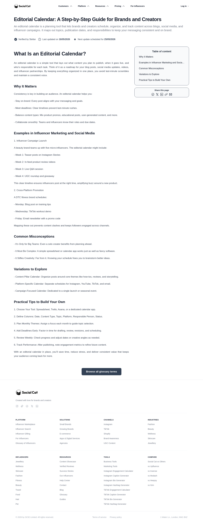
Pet (17, 504)
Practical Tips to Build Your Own (154, 80)
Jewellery (152, 443)
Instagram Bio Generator (114, 480)
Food (18, 494)
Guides (63, 499)
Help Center (65, 480)
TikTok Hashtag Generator (115, 504)
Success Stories (67, 471)
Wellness (152, 434)
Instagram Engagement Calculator (118, 471)
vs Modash (152, 476)
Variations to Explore (149, 74)
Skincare (151, 438)
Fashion (151, 424)
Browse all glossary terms (101, 371)
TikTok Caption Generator (115, 494)
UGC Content (109, 443)
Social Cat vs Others (157, 461)
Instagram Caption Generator (116, 476)
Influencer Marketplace (25, 424)
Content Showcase (68, 461)
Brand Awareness (111, 438)
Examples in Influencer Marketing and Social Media (161, 63)
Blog (62, 490)
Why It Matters (146, 57)
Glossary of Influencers (25, 443)
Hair (17, 499)
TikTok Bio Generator (113, 499)
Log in (185, 6)
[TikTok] (22, 406)
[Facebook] (27, 406)
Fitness (19, 480)
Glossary (63, 494)
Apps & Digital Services (70, 438)
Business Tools (110, 461)
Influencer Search (23, 429)
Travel (18, 490)
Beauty (151, 429)
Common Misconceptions (151, 68)
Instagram (108, 424)
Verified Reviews (67, 466)
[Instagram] (17, 406)
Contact (63, 485)
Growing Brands (67, 429)
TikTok (106, 429)
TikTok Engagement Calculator (117, 490)
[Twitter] (32, 406)
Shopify (107, 434)
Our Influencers (66, 476)
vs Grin (151, 485)
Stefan (32, 39)
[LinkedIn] (37, 406)
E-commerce (65, 434)
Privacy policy (116, 517)
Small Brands (65, 424)
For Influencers (138, 6)
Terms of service (99, 517)
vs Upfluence (153, 466)
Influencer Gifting (23, 434)
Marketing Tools (110, 466)
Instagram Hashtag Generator (116, 485)
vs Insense (152, 471)
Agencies (64, 443)
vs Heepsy (152, 480)
